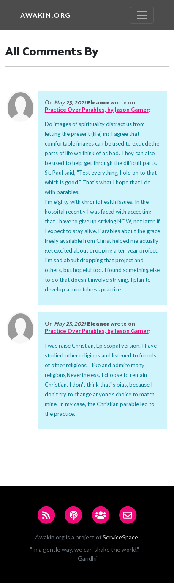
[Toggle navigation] (142, 15)
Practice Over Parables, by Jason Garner (97, 110)
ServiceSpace (120, 537)
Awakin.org (45, 15)
